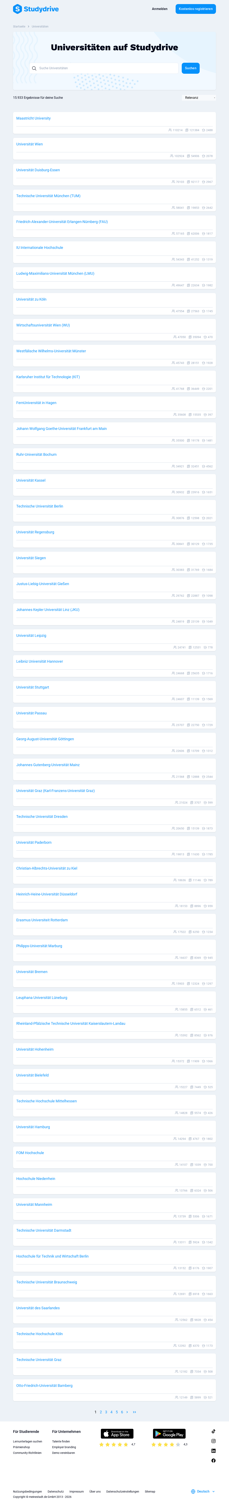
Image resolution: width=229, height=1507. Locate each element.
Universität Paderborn (34, 842)
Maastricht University (33, 118)
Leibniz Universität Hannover (39, 661)
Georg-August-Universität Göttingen (45, 739)
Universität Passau (31, 713)
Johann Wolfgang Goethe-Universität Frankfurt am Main (61, 428)
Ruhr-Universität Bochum (36, 454)
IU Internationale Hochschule (39, 247)
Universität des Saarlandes (38, 1308)
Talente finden (61, 1441)
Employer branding (64, 1447)
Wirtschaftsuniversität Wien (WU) (43, 325)
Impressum (76, 1491)
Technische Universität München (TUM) (48, 196)
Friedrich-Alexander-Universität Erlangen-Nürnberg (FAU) (62, 222)
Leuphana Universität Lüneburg (41, 997)
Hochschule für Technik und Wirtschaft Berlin (52, 1256)
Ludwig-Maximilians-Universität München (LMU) (55, 273)
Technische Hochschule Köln (39, 1334)
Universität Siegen (31, 558)
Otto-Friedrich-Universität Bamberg (44, 1385)
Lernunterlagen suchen (27, 1441)
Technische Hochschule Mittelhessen (46, 1101)
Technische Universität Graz (39, 1360)
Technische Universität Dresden (42, 816)
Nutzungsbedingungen (27, 1491)
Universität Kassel (30, 480)
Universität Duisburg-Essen (38, 170)
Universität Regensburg (35, 532)
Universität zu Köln (31, 299)
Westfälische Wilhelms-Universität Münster (51, 351)
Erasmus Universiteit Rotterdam (42, 920)
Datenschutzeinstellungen (122, 1491)
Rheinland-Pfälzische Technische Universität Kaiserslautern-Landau (70, 1023)
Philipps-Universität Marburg (39, 946)
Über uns (95, 1491)
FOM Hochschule (30, 1153)
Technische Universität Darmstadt (43, 1230)
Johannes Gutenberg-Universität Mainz (48, 765)
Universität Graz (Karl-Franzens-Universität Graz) (55, 791)
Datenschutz (56, 1491)
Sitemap (150, 1491)
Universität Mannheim (34, 1204)
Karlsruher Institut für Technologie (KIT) (48, 377)
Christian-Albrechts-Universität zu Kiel (46, 868)
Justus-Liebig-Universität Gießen (42, 584)
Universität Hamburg (33, 1127)
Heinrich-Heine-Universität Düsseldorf (46, 894)
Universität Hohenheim (35, 1049)
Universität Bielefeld (32, 1075)
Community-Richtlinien (27, 1452)
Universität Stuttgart (32, 687)
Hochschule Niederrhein (35, 1178)
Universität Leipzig (31, 635)
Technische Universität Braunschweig (46, 1282)
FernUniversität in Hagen (36, 403)
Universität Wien (29, 144)
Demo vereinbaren (63, 1452)
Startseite (19, 26)
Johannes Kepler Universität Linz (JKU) (47, 609)
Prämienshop (21, 1447)
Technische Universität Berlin (39, 506)
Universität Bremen (31, 972)
